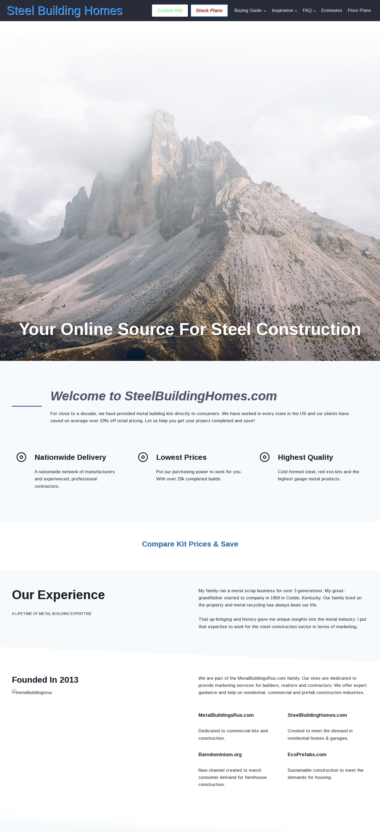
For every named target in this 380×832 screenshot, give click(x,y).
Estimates (331, 10)
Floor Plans (359, 10)
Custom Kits (170, 10)
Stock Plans (209, 10)
